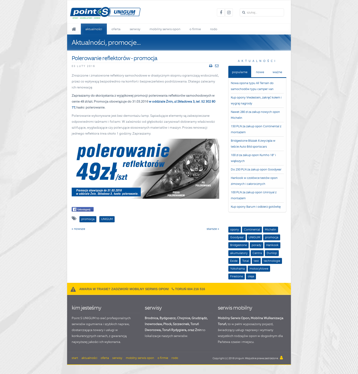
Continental (252, 229)
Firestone (236, 276)
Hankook (272, 245)
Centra (257, 253)
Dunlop (272, 253)
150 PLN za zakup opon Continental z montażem (256, 129)
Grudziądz (199, 318)
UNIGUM (254, 237)
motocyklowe (259, 269)
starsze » (213, 229)
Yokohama (237, 269)
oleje (251, 276)
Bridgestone (238, 245)
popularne (239, 72)
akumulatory (239, 253)
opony (234, 229)
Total (245, 261)
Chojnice (183, 318)
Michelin (270, 229)
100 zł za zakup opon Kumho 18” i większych (253, 158)
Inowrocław (153, 324)
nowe (260, 72)
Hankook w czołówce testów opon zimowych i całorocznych (254, 181)
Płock (167, 324)
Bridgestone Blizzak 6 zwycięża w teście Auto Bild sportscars (253, 144)
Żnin (198, 330)
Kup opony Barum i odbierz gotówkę (256, 207)
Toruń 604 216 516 (190, 289)
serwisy (153, 307)
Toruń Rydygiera (174, 330)
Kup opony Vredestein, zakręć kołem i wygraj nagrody (256, 100)
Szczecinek (181, 324)
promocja (271, 237)
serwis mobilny (235, 307)
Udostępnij (81, 209)
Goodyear (237, 237)
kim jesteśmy (86, 307)
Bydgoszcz (168, 318)
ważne (277, 72)
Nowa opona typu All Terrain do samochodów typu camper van (252, 86)
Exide (233, 261)
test (256, 261)
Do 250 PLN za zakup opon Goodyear (256, 169)
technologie (272, 261)
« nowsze (78, 229)
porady (256, 245)
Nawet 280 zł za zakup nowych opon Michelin (255, 115)
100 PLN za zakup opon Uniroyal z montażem (253, 195)
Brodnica (151, 318)
